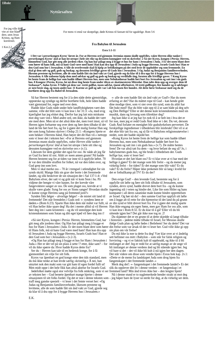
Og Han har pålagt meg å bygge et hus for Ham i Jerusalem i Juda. (66, 225)
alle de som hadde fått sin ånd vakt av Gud (67, 288)
